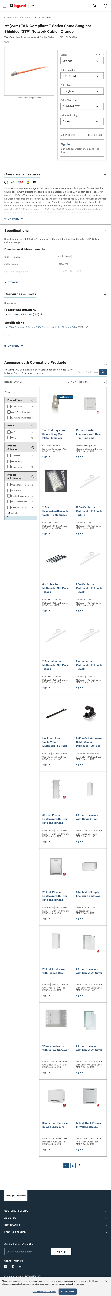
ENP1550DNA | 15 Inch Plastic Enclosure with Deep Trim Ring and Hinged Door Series (89, 447)
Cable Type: (66, 85)
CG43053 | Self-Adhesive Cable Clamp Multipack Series (90, 755)
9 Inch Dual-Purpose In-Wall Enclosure (55, 1124)
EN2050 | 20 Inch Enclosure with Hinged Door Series (55, 986)
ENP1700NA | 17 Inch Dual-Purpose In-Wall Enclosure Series (88, 1139)
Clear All (99, 54)
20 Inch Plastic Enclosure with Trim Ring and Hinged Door (54, 897)
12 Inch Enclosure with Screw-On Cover (55, 1048)
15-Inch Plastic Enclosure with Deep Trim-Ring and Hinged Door (89, 435)
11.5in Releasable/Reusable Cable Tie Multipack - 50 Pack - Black (55, 512)
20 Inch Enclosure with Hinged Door (53, 971)
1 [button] (65, 1165)
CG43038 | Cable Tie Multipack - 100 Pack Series (88, 601)
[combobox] (82, 60)
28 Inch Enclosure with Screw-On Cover (89, 971)
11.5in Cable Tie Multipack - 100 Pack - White (89, 511)
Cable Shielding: (68, 100)
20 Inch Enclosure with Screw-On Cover (89, 1048)
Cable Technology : (70, 115)
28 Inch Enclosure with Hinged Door (87, 817)
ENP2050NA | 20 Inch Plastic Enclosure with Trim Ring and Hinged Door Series (56, 909)
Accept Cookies (67, 1291)
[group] (20, 406)
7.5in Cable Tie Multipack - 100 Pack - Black (89, 588)
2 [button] (73, 1165)
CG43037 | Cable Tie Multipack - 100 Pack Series (88, 678)
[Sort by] (92, 382)
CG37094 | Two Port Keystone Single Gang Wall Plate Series (54, 447)
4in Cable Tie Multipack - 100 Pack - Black (55, 588)
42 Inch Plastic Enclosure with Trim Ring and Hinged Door (54, 820)
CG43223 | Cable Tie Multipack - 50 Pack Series (54, 524)
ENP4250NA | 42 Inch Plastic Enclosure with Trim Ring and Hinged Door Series (56, 832)
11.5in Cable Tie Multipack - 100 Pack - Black (55, 664)
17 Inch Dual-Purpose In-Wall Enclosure (89, 1124)
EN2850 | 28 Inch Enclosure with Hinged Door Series (89, 832)
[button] (4, 6)
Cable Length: (67, 70)
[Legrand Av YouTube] (20, 1266)
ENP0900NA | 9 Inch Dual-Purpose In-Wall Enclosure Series (54, 1139)
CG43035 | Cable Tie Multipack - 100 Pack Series (88, 524)
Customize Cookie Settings (44, 1291)
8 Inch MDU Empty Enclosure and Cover (89, 894)
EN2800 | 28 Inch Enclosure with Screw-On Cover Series (89, 986)
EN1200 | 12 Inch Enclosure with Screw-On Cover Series (55, 1062)
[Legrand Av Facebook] (5, 1266)
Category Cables (42, 17)
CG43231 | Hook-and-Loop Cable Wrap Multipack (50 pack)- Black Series (54, 755)
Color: (63, 54)
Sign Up (61, 1251)
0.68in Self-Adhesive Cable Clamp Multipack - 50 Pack (89, 741)
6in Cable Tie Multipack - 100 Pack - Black (89, 664)
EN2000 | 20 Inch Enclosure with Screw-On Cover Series (89, 1062)
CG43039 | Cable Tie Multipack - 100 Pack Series (55, 678)
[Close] (106, 1281)
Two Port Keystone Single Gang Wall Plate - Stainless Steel (53, 435)
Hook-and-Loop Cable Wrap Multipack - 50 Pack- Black (55, 743)
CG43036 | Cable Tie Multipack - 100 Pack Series (55, 601)
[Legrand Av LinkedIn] (13, 1266)
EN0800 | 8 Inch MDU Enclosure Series (86, 909)
